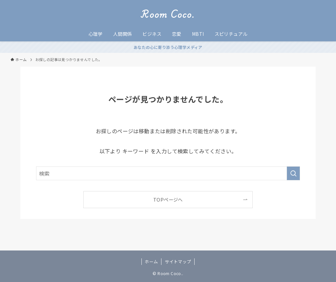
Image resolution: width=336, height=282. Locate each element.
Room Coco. (167, 14)
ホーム (151, 261)
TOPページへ (168, 199)
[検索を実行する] (293, 173)
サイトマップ (178, 261)
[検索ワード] (168, 173)
